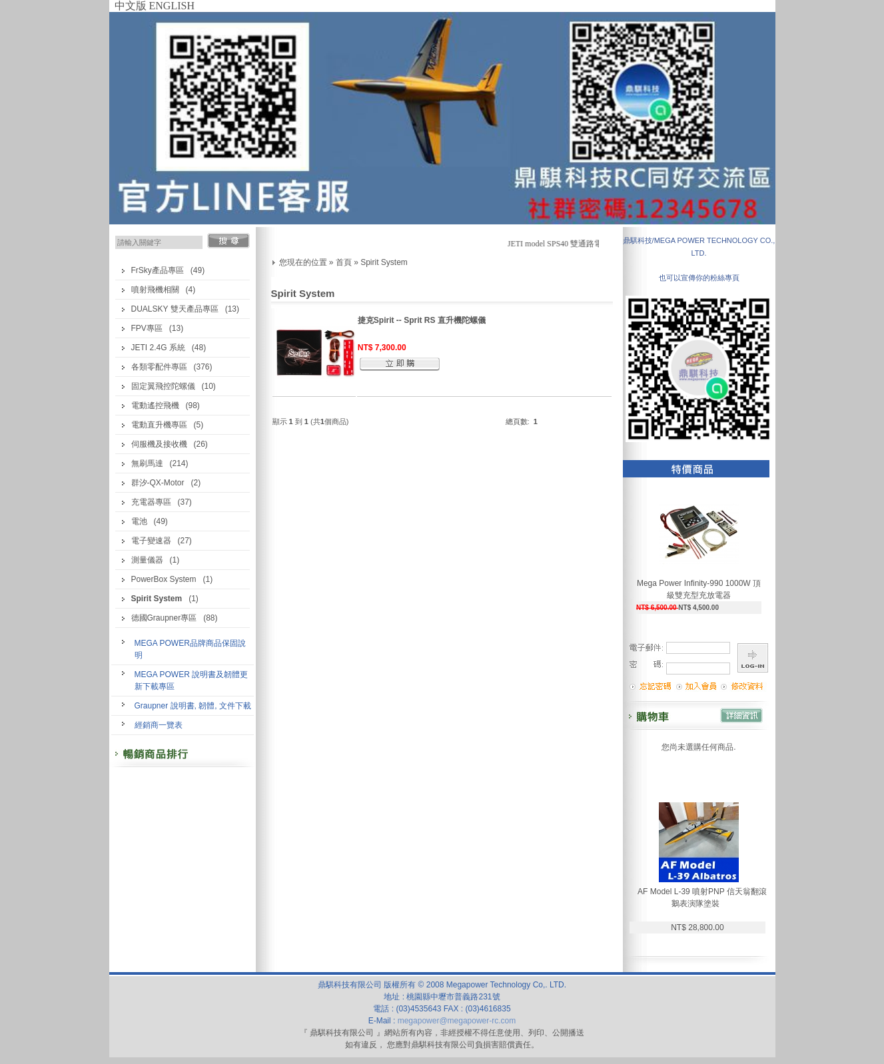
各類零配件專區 (159, 367)
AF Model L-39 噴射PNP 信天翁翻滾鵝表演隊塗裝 (702, 897)
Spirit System (384, 262)
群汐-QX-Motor (158, 482)
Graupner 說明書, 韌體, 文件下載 (193, 705)
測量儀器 (147, 560)
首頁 (344, 262)
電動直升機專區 (159, 424)
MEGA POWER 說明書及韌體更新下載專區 (191, 680)
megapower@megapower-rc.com (457, 1020)
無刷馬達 (147, 463)
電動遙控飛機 (155, 405)
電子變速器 (151, 540)
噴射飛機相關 (155, 289)
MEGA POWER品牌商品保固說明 (190, 649)
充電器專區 (151, 502)
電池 (139, 521)
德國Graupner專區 (164, 618)
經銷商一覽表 (159, 725)
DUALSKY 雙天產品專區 (175, 309)
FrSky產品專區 (157, 270)
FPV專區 (147, 328)
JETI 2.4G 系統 (158, 347)
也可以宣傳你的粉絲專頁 (699, 278)
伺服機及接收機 (159, 444)
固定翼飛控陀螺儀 (163, 386)
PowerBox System (164, 579)
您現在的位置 (303, 262)
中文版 (131, 5)
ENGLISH (172, 5)
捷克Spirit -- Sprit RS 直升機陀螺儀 (422, 320)
